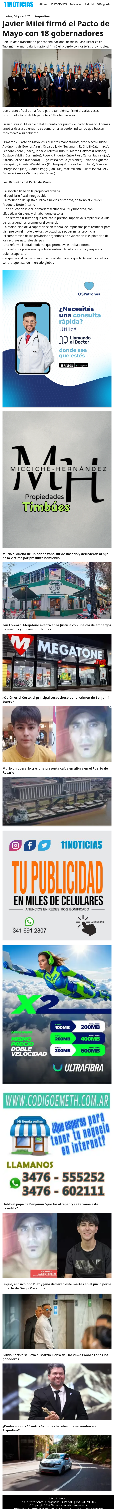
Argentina (42, 16)
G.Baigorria (103, 4)
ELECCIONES (59, 4)
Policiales (75, 4)
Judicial (89, 4)
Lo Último (42, 4)
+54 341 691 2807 (86, 1502)
